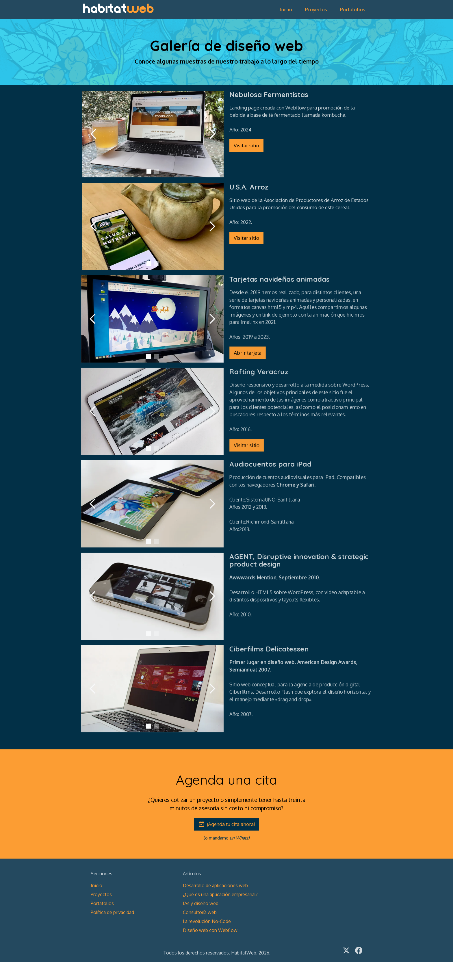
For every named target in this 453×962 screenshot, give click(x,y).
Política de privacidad (112, 912)
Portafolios (352, 9)
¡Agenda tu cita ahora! (231, 824)
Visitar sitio (246, 145)
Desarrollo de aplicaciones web (215, 885)
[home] (118, 8)
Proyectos (316, 9)
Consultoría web (200, 912)
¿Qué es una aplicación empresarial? (220, 894)
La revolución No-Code (207, 921)
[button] (93, 133)
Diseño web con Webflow (210, 930)
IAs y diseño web (200, 903)
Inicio (286, 9)
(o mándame (226, 838)
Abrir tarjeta (248, 354)
